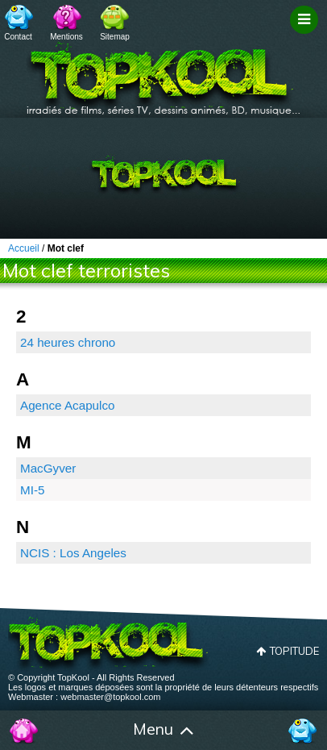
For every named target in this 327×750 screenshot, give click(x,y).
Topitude (294, 650)
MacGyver (48, 468)
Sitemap (115, 36)
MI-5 (32, 490)
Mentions (66, 36)
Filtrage (306, 34)
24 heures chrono (67, 342)
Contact (17, 36)
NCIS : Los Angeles (73, 553)
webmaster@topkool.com (110, 697)
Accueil (24, 731)
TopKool (163, 73)
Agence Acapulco (67, 405)
